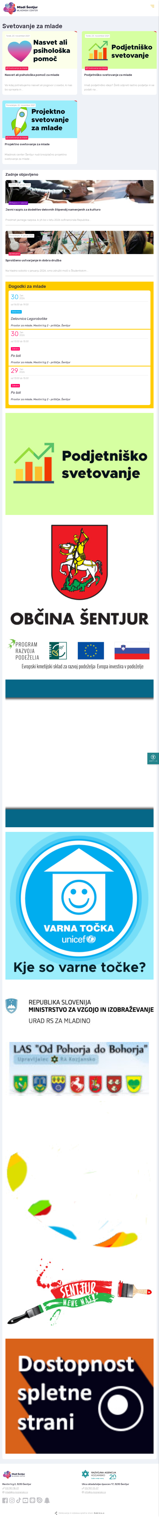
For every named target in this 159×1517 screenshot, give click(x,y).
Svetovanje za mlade (16, 68)
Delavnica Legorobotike (29, 319)
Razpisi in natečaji (18, 203)
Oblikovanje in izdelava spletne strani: (81, 1513)
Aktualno (14, 254)
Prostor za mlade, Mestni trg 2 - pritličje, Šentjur (40, 325)
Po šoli (16, 356)
